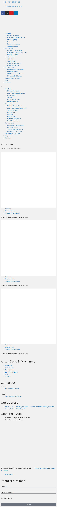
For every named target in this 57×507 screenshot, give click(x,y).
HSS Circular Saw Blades (15, 70)
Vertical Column (12, 55)
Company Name (6, 498)
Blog (6, 80)
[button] (28, 87)
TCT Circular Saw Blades (15, 74)
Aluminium (11, 57)
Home (3, 148)
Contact (7, 82)
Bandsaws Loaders (13, 44)
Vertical (9, 42)
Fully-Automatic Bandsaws (16, 37)
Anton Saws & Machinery (18, 361)
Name (3, 487)
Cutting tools (9, 67)
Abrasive (10, 59)
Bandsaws (8, 33)
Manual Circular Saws (14, 50)
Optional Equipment (14, 63)
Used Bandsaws (12, 46)
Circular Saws (9, 48)
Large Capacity (12, 40)
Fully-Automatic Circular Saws (17, 52)
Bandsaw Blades (12, 72)
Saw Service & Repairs (12, 78)
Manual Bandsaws (13, 35)
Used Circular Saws (13, 65)
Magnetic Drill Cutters (14, 76)
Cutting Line (11, 61)
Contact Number (6, 492)
